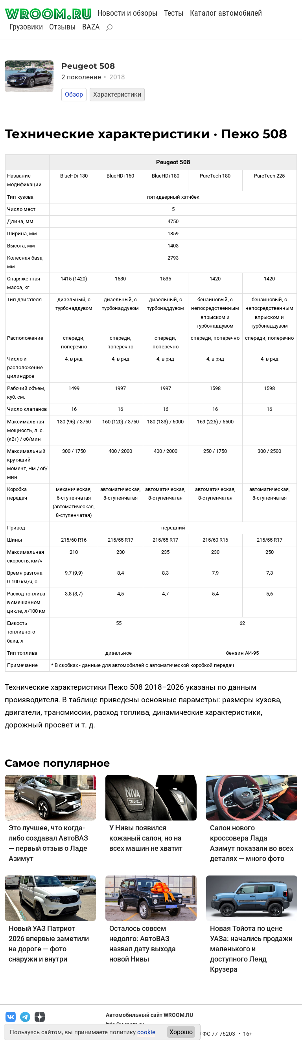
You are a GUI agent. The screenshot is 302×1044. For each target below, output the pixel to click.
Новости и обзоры (128, 13)
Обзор (74, 94)
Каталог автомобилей (226, 13)
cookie (146, 1032)
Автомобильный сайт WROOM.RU (149, 1015)
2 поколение (93, 77)
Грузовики (26, 26)
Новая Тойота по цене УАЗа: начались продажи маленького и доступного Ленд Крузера (251, 948)
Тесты (174, 13)
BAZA (91, 26)
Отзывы (62, 26)
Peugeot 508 (88, 66)
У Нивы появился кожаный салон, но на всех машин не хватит (145, 838)
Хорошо (181, 1032)
